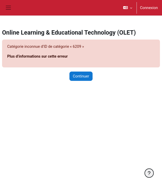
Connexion (149, 7)
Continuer (81, 76)
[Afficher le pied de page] (149, 173)
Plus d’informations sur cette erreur (37, 56)
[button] (128, 8)
